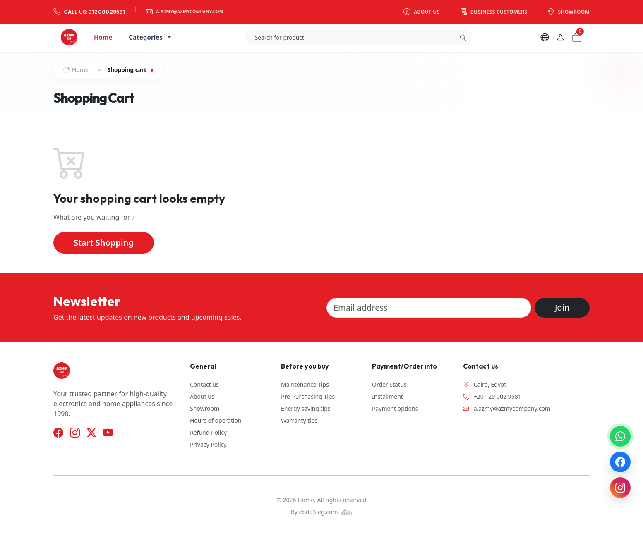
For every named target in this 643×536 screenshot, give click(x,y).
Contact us (204, 384)
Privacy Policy (208, 444)
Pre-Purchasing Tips (308, 396)
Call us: (89, 12)
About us (421, 12)
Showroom (568, 12)
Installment (387, 396)
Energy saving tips (306, 408)
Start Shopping (104, 242)
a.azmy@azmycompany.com (184, 12)
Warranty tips (299, 420)
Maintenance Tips (305, 384)
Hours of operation (216, 420)
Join (562, 307)
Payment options (395, 408)
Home (103, 37)
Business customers (494, 12)
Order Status (389, 384)
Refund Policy (208, 432)
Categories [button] (146, 37)
